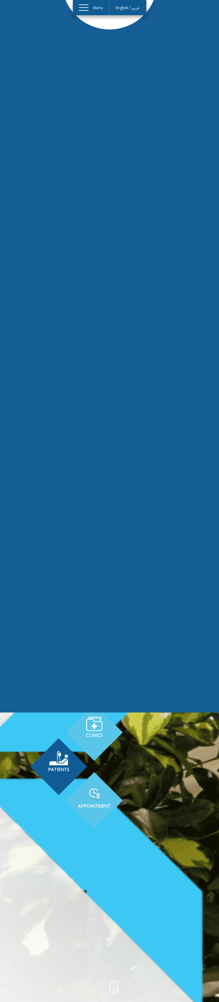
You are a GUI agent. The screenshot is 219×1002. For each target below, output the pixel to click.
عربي (136, 7)
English (122, 7)
